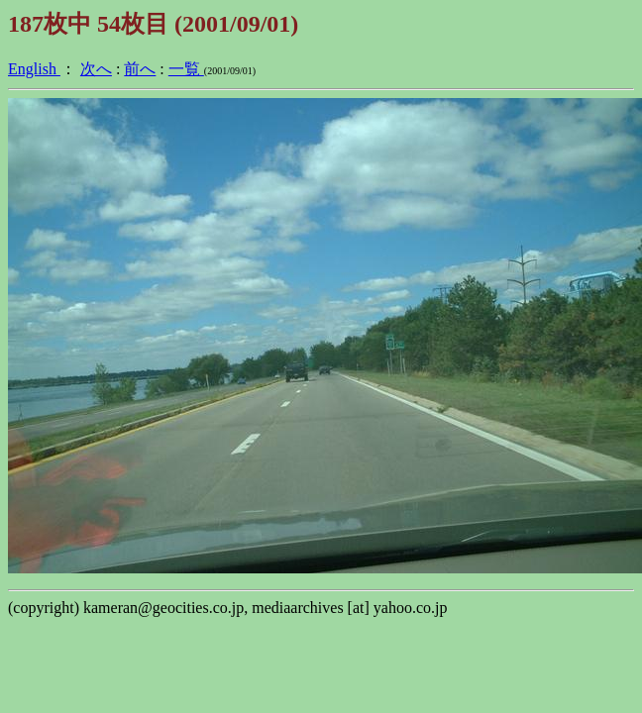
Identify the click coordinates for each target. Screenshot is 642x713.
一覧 (186, 68)
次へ (96, 68)
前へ (140, 68)
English (34, 68)
